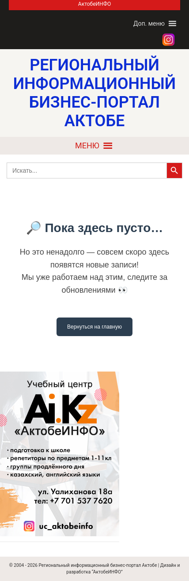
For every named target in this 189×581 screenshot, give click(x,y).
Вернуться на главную (94, 327)
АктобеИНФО (94, 4)
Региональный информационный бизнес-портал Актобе (97, 565)
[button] (149, 23)
